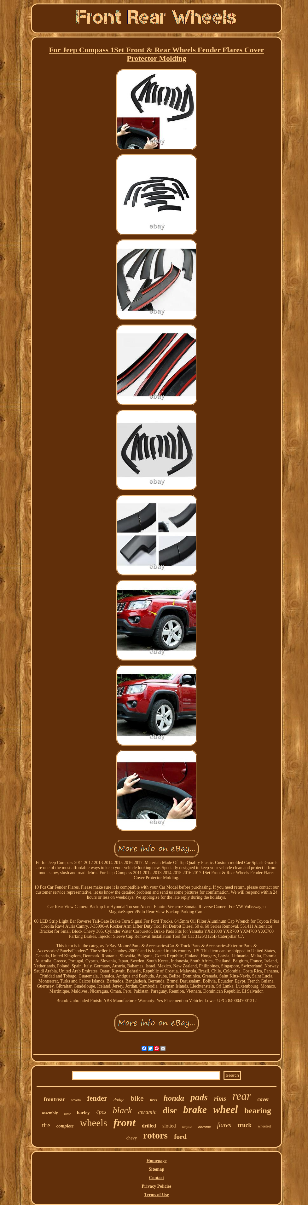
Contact (156, 1177)
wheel (225, 1109)
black (122, 1110)
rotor (67, 1114)
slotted (169, 1125)
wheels (93, 1122)
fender (97, 1098)
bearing (257, 1110)
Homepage (157, 1160)
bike (137, 1098)
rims (220, 1098)
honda (174, 1098)
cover (263, 1099)
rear (241, 1096)
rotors (155, 1135)
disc (170, 1110)
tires (153, 1100)
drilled (149, 1125)
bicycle (187, 1127)
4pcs (101, 1112)
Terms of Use (156, 1194)
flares (224, 1124)
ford (180, 1136)
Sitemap (156, 1169)
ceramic (147, 1112)
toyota (76, 1100)
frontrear (54, 1099)
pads (199, 1097)
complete (65, 1125)
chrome (204, 1127)
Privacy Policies (156, 1186)
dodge (118, 1100)
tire (46, 1125)
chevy (131, 1138)
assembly (50, 1112)
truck (244, 1125)
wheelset (264, 1126)
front (124, 1122)
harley (83, 1112)
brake (195, 1109)
